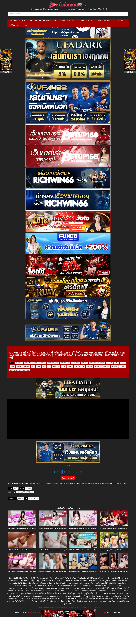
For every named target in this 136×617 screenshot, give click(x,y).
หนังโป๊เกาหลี (108, 21)
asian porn (106, 366)
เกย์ (18, 25)
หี (68, 363)
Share (57, 472)
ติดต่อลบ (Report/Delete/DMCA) (48, 607)
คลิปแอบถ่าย (47, 21)
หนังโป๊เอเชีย (119, 21)
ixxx (76, 366)
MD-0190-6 (13, 370)
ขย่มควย (26, 366)
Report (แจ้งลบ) (68, 478)
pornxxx (69, 366)
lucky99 (20, 498)
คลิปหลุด (38, 21)
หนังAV (62, 21)
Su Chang (122, 366)
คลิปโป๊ (55, 21)
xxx (44, 366)
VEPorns (114, 366)
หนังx (116, 363)
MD (28, 370)
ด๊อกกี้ (12, 366)
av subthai (98, 366)
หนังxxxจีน (110, 363)
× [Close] (94, 610)
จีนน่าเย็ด (19, 366)
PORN (10, 21)
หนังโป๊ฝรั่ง (98, 21)
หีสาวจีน (63, 363)
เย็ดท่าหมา (51, 363)
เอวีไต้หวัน (28, 363)
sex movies (56, 366)
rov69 (63, 366)
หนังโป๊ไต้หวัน (75, 363)
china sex (89, 366)
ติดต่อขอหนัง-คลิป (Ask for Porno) (73, 607)
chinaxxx (81, 366)
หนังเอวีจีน (101, 363)
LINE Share (78, 472)
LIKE (68, 465)
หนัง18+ (123, 363)
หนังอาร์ (81, 21)
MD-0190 (22, 370)
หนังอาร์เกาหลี (71, 21)
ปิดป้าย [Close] (6, 72)
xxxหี (33, 366)
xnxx (48, 366)
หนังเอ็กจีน (93, 363)
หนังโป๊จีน (89, 21)
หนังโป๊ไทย (11, 25)
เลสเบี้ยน (24, 25)
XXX (15, 21)
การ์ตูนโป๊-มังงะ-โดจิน (26, 21)
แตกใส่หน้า (19, 363)
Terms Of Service (93, 607)
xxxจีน (38, 366)
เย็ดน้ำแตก (42, 363)
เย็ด (57, 363)
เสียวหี (35, 363)
